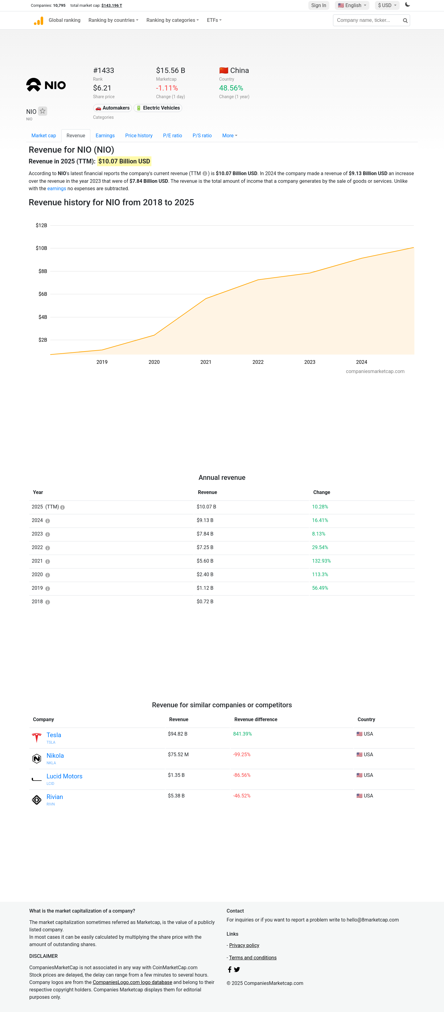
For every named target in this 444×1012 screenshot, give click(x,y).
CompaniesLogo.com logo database (132, 982)
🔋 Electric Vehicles (158, 108)
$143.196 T (111, 5)
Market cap (43, 136)
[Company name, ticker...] (371, 20)
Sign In (318, 5)
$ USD (385, 5)
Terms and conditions (253, 958)
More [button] (228, 136)
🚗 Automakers (112, 108)
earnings (56, 188)
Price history (139, 136)
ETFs (212, 20)
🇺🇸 (350, 5)
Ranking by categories (170, 20)
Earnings (105, 136)
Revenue (76, 136)
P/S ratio (202, 136)
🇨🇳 (234, 70)
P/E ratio (172, 136)
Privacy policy (244, 945)
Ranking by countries (111, 20)
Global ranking (64, 20)
